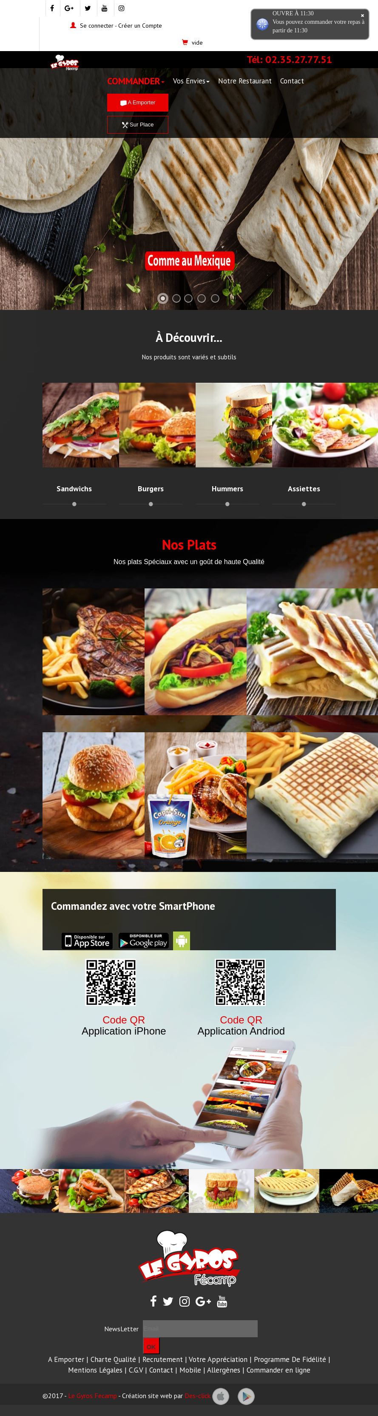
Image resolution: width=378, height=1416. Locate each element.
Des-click (197, 1395)
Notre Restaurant (245, 81)
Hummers (227, 488)
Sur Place (138, 124)
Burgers (151, 488)
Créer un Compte (140, 25)
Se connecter (97, 25)
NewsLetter (121, 1328)
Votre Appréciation (218, 1359)
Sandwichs (74, 488)
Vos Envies (191, 81)
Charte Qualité (113, 1359)
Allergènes (223, 1370)
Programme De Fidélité (290, 1359)
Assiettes (304, 488)
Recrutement (162, 1359)
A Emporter (138, 102)
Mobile (190, 1370)
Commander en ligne (278, 1370)
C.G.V (136, 1370)
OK (151, 1347)
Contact (292, 81)
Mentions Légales (95, 1370)
